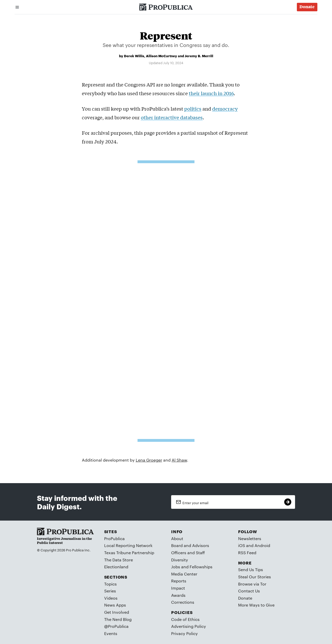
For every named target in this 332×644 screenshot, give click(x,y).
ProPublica (114, 538)
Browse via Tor (252, 584)
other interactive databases (172, 117)
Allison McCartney (161, 55)
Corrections (182, 602)
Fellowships (201, 566)
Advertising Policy (188, 626)
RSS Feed (247, 552)
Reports (178, 580)
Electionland (116, 566)
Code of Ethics (185, 619)
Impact (178, 588)
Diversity (179, 559)
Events (110, 633)
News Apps (115, 605)
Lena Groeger (149, 460)
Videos (111, 598)
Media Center (184, 574)
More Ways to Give (256, 605)
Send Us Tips (250, 569)
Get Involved (116, 612)
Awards (178, 595)
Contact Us (249, 590)
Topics (110, 584)
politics (192, 108)
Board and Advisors (190, 545)
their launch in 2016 (211, 93)
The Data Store (118, 559)
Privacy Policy (184, 633)
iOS (241, 545)
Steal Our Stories (254, 576)
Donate (245, 598)
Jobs (175, 566)
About (177, 538)
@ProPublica (116, 626)
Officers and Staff (188, 552)
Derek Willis (134, 55)
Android (262, 545)
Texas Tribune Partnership (129, 552)
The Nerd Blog (118, 619)
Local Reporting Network (128, 545)
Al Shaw (179, 460)
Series (110, 590)
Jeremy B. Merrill (199, 55)
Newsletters (249, 538)
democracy (225, 108)
